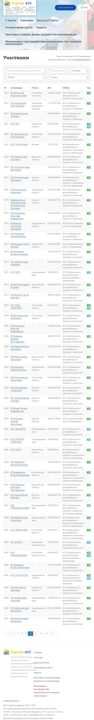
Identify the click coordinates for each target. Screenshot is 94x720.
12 (41, 633)
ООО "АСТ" (15, 124)
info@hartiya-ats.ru (11, 701)
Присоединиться (65, 7)
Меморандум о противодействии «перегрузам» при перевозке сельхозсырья (43, 43)
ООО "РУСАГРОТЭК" (19, 575)
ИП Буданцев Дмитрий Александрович (17, 339)
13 (46, 633)
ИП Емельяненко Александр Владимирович (18, 216)
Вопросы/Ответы (47, 20)
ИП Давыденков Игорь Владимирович (20, 473)
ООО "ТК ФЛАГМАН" (19, 144)
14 (51, 633)
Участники (26, 20)
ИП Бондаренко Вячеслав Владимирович (17, 329)
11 (36, 633)
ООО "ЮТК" (15, 272)
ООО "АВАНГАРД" (18, 429)
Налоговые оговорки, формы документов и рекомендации (41, 34)
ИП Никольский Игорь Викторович (19, 94)
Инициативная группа (19, 27)
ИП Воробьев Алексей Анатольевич (17, 421)
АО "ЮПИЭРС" (17, 542)
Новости (41, 27)
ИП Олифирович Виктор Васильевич (19, 463)
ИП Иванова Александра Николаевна (16, 226)
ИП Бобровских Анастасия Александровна (18, 487)
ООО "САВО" (16, 450)
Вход (84, 7)
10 (30, 633)
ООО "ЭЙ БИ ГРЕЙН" (19, 530)
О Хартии (10, 20)
